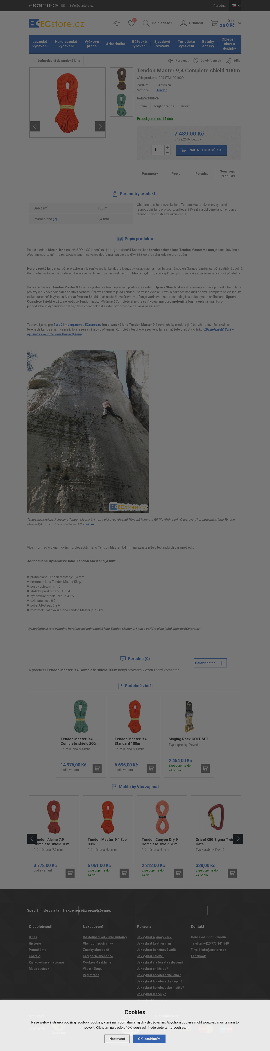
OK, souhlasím (149, 1039)
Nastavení (117, 1039)
